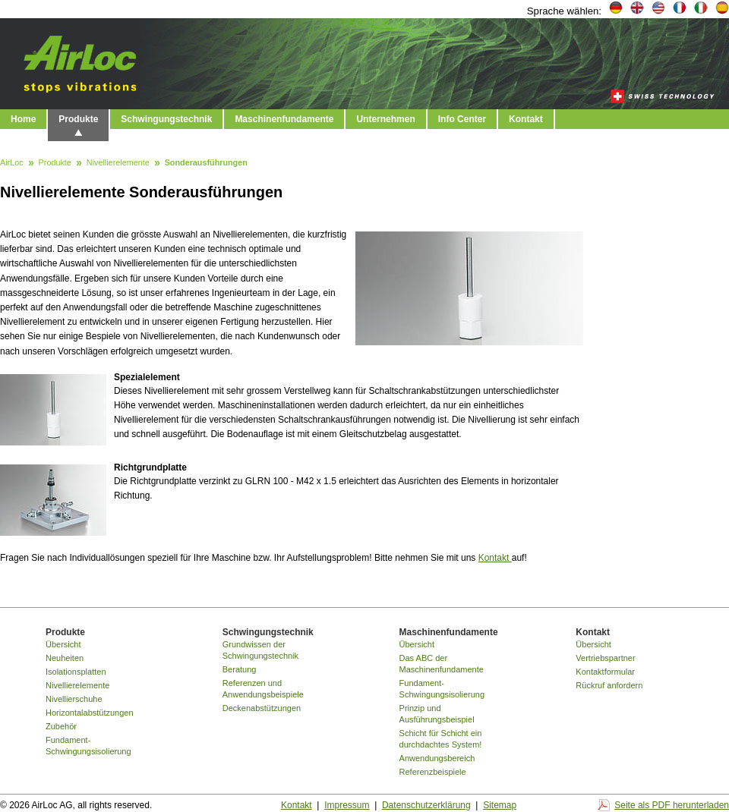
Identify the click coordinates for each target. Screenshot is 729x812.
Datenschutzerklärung (426, 805)
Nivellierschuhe (74, 698)
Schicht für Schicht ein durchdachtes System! (440, 739)
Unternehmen (385, 119)
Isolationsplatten (76, 671)
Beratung (239, 669)
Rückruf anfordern (609, 685)
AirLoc (12, 163)
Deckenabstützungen (261, 708)
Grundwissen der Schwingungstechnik (260, 650)
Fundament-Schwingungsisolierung (88, 745)
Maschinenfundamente (284, 119)
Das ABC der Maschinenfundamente (441, 663)
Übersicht (63, 644)
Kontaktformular (605, 671)
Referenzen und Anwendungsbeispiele (263, 688)
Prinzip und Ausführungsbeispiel (437, 713)
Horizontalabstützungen (90, 712)
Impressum (346, 805)
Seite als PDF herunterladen (671, 805)
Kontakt (526, 119)
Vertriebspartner (605, 658)
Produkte (78, 119)
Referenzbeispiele (432, 771)
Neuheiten (65, 658)
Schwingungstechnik (166, 119)
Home (23, 119)
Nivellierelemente (118, 163)
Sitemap (499, 805)
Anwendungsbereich (437, 758)
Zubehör (61, 726)
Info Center (462, 119)
